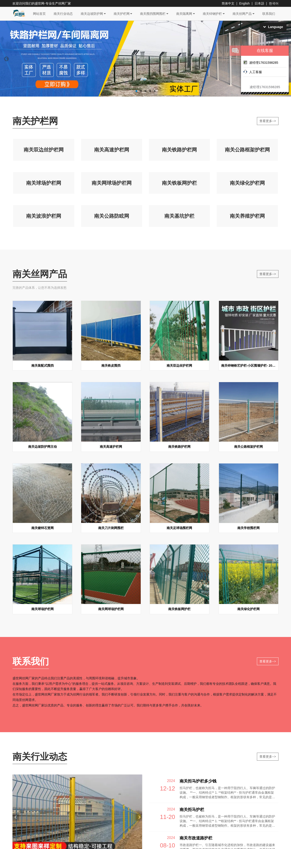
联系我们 (268, 13)
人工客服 (252, 72)
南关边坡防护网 (93, 13)
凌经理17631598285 (260, 62)
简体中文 (228, 3)
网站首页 (39, 13)
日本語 (259, 3)
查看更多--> (267, 121)
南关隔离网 (185, 13)
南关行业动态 (63, 13)
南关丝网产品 (243, 13)
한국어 (273, 3)
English (244, 3)
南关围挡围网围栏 (154, 13)
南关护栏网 (123, 13)
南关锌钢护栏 (214, 13)
